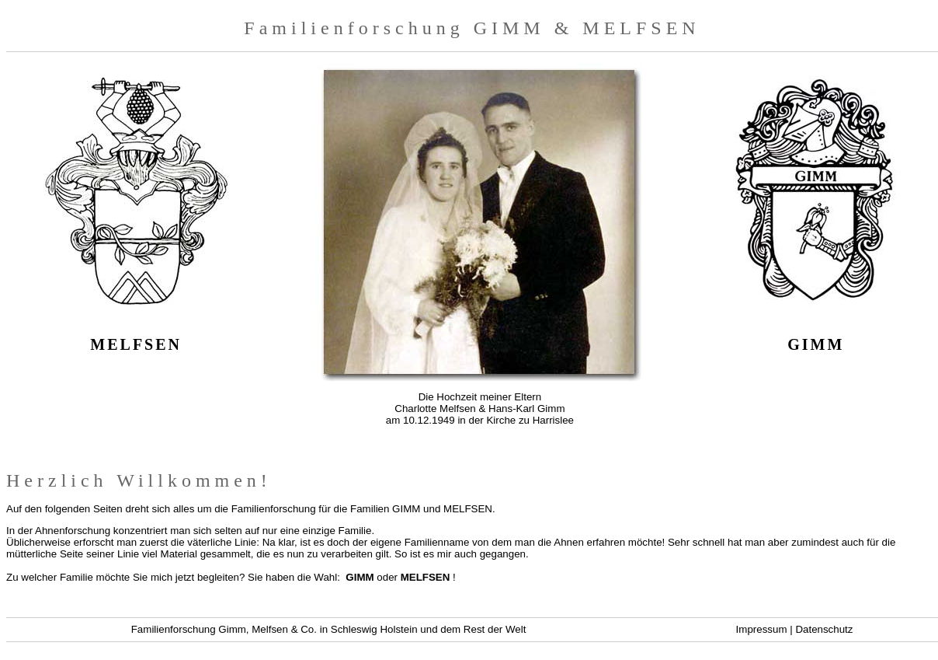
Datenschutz (824, 629)
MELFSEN (425, 577)
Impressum (761, 629)
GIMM (359, 577)
